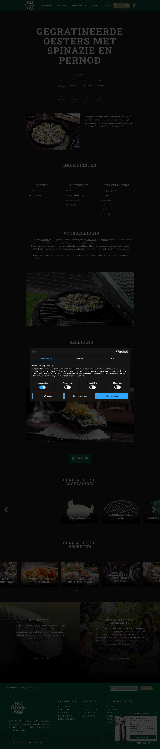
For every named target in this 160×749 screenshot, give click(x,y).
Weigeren (48, 396)
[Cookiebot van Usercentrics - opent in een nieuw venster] (118, 351)
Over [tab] (113, 359)
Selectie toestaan (80, 396)
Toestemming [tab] (46, 359)
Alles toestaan (112, 396)
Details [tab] (80, 359)
